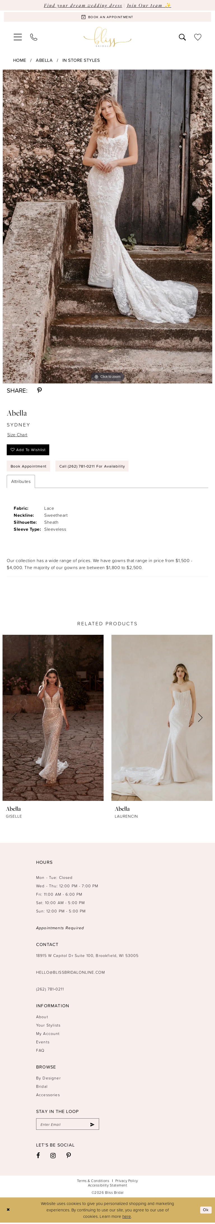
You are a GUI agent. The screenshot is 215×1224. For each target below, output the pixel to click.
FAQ (40, 1051)
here (126, 1218)
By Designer (48, 1079)
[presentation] (53, 719)
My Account (48, 1034)
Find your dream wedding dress (83, 5)
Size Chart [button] (17, 435)
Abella (44, 60)
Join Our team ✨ (149, 5)
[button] (18, 37)
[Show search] (182, 37)
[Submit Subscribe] (92, 1125)
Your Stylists (48, 1026)
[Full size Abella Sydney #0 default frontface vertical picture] (107, 226)
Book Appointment (29, 467)
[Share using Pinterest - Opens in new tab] (39, 390)
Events (43, 1043)
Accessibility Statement (107, 1186)
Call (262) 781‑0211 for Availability (93, 467)
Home (19, 60)
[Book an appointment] (107, 17)
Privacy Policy (126, 1182)
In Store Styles (81, 60)
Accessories (48, 1096)
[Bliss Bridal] (107, 37)
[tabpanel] (107, 226)
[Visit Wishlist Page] (197, 37)
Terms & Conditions (93, 1182)
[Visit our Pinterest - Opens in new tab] (68, 1157)
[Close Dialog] (8, 1211)
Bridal (42, 1087)
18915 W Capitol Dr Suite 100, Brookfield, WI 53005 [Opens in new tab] (87, 956)
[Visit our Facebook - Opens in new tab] (38, 1157)
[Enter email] (67, 1125)
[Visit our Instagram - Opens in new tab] (53, 1157)
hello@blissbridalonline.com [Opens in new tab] (70, 973)
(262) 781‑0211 (50, 990)
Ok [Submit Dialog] (206, 1211)
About (42, 1018)
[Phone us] (33, 37)
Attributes (21, 483)
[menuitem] (18, 37)
